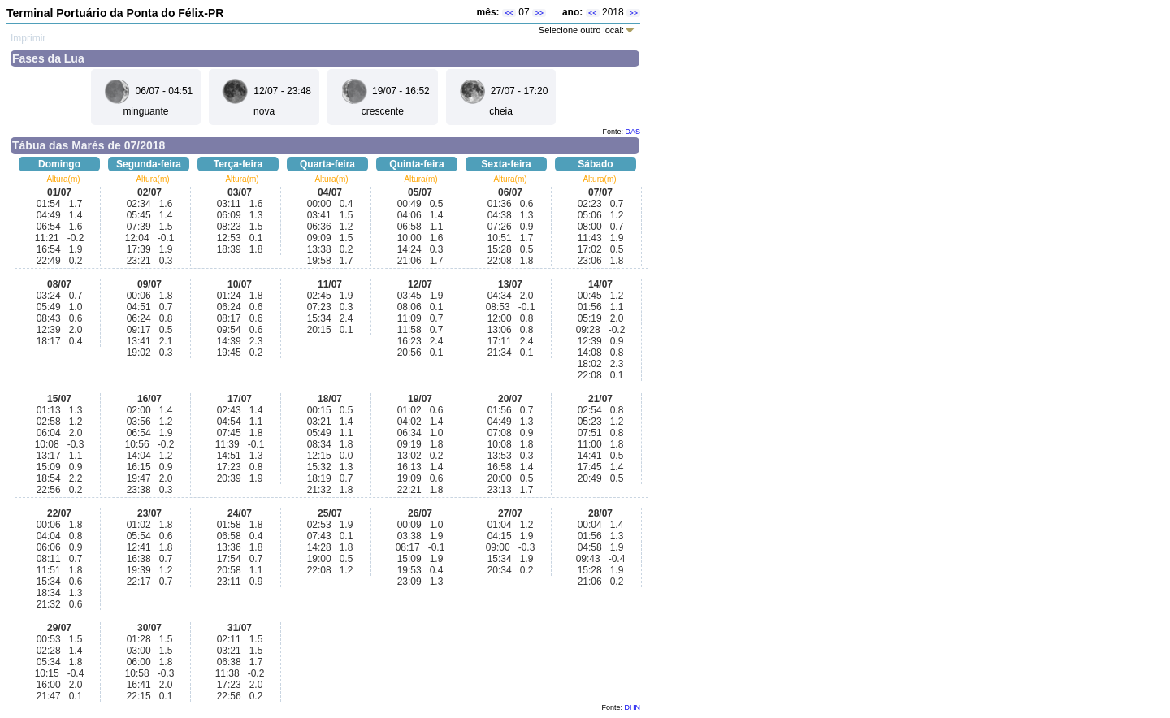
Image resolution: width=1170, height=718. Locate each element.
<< (509, 13)
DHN (633, 707)
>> (539, 13)
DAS (632, 132)
